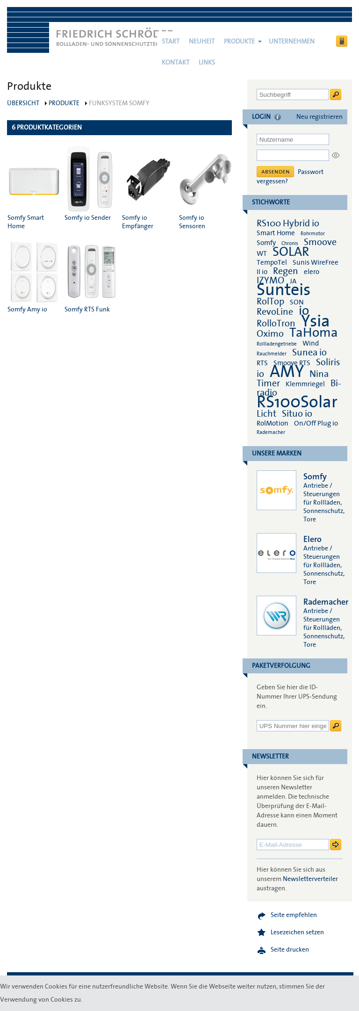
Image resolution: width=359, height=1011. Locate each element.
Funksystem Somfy (119, 103)
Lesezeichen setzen (297, 932)
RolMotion (272, 423)
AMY (287, 372)
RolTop (270, 301)
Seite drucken (290, 949)
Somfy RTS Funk (91, 275)
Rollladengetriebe (277, 344)
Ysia (315, 321)
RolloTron (276, 323)
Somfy (266, 242)
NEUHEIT (202, 41)
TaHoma (313, 332)
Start (171, 41)
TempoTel (272, 262)
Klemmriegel (305, 384)
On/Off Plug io (316, 423)
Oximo (270, 334)
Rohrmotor (313, 234)
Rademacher (271, 432)
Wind (310, 343)
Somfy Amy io (33, 275)
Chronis (289, 243)
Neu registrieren (319, 117)
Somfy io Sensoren (205, 188)
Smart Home (276, 233)
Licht (266, 414)
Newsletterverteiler (310, 879)
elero (311, 271)
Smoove (320, 242)
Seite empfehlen (294, 915)
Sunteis (283, 290)
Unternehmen (292, 41)
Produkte (239, 41)
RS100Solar (297, 402)
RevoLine (275, 312)
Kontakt (175, 62)
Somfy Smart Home (33, 188)
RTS (262, 363)
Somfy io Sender (91, 184)
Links (207, 62)
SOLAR (291, 252)
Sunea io (309, 352)
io (304, 310)
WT (262, 253)
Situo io (297, 414)
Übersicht (23, 103)
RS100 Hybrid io (288, 223)
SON (297, 302)
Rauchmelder (272, 354)
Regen (285, 271)
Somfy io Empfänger (148, 188)
